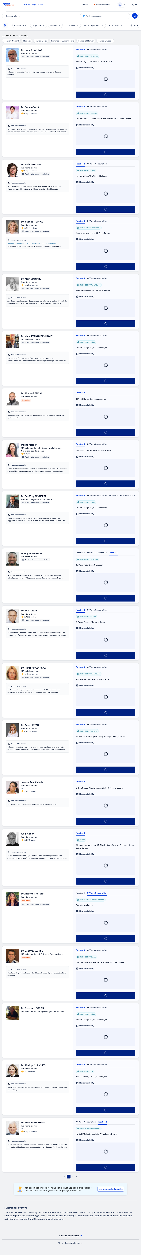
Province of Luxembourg (62, 41)
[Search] (135, 16)
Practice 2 (113, 495)
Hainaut (27, 41)
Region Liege (41, 41)
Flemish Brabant (11, 41)
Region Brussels (105, 41)
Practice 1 (80, 49)
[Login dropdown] (121, 4)
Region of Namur (86, 41)
